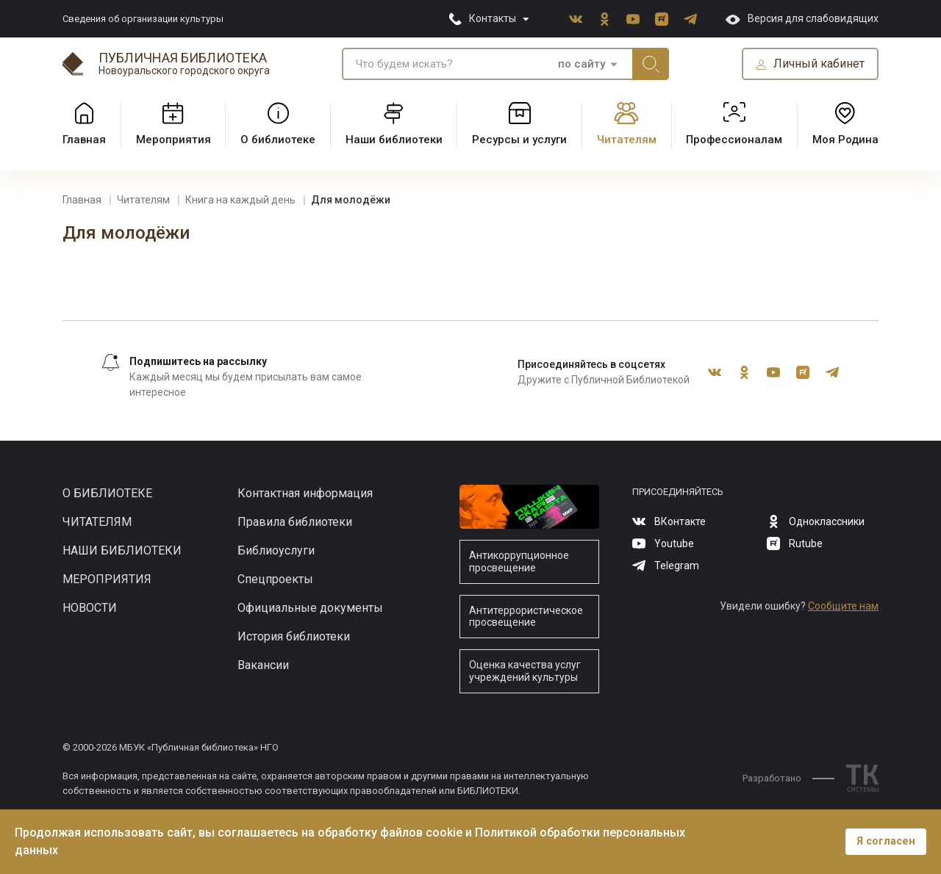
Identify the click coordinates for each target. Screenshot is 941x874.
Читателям (97, 522)
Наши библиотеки (122, 550)
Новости (89, 608)
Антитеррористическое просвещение (526, 616)
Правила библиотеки (294, 522)
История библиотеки (293, 636)
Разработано (788, 778)
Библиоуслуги (276, 550)
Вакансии (263, 665)
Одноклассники (604, 19)
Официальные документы (310, 608)
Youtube (633, 19)
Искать (650, 64)
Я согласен (885, 841)
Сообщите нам (843, 606)
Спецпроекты (275, 579)
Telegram (690, 19)
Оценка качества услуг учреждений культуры (525, 671)
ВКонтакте (576, 19)
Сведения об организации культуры (142, 18)
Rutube (662, 19)
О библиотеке (107, 493)
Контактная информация (305, 493)
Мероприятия (106, 579)
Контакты (492, 18)
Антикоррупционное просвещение (519, 561)
